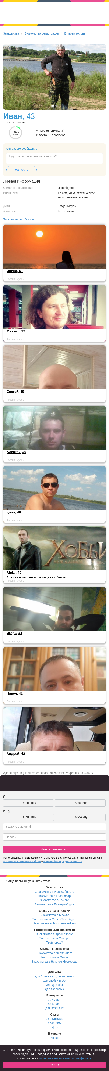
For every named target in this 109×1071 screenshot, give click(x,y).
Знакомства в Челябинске (54, 953)
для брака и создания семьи (54, 976)
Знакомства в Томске (54, 900)
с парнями (55, 1023)
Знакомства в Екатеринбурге (54, 904)
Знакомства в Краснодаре (55, 896)
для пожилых (54, 1008)
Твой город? (54, 942)
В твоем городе (74, 33)
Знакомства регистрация (42, 33)
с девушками (54, 1018)
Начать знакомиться (54, 849)
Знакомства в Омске (55, 957)
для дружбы (54, 985)
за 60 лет (54, 1004)
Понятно (54, 1064)
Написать (21, 169)
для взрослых (54, 989)
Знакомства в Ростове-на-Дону (54, 923)
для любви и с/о (54, 980)
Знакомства (11, 33)
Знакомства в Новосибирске (54, 891)
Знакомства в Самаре (54, 938)
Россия (54, 1037)
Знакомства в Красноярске (54, 934)
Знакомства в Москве (54, 915)
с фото (54, 1027)
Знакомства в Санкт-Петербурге (54, 919)
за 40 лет (54, 999)
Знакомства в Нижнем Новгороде (55, 961)
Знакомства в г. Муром (18, 219)
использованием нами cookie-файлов (65, 1058)
